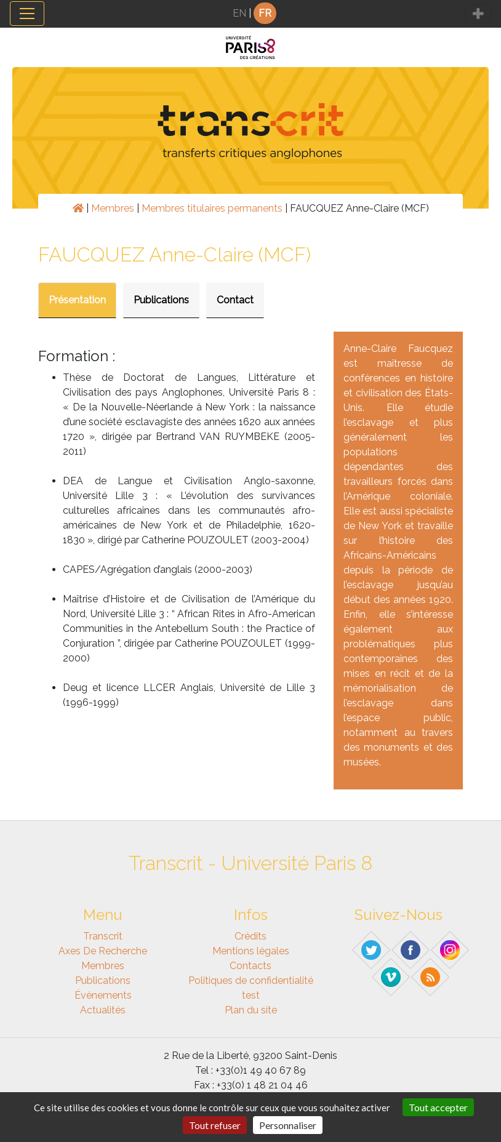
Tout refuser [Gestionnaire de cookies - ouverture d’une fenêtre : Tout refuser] (215, 1125)
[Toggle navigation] (27, 13)
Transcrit (102, 936)
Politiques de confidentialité (250, 980)
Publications (161, 300)
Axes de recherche (102, 951)
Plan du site (251, 1010)
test (251, 995)
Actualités (103, 1010)
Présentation (77, 300)
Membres (112, 208)
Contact (235, 300)
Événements (103, 995)
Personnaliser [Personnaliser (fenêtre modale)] (287, 1125)
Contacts (250, 966)
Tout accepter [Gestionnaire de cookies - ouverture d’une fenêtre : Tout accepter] (438, 1107)
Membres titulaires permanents (212, 208)
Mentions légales (250, 951)
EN (239, 13)
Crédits (250, 936)
